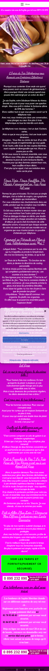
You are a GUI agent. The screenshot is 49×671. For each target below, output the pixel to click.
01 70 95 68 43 (10, 615)
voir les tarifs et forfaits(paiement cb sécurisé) (24, 564)
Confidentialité (11, 669)
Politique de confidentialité (30, 360)
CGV (42, 669)
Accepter (24, 339)
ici (37, 612)
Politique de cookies (15, 360)
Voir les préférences (24, 354)
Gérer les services (24, 333)
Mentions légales (32, 669)
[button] (45, 311)
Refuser (25, 347)
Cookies (21, 669)
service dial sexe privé (19, 635)
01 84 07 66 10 (10, 622)
